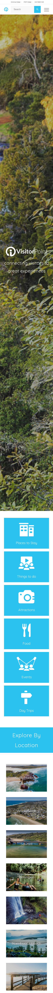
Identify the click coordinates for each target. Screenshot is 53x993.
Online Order (15, 2)
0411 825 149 (39, 2)
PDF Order (27, 2)
